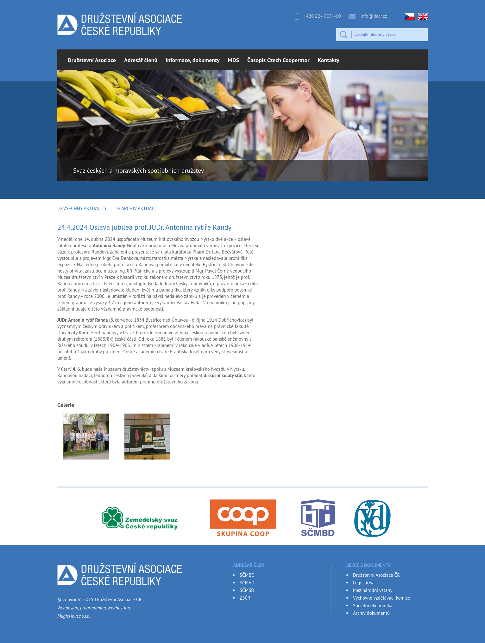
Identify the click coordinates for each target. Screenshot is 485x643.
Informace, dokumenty (192, 60)
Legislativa (364, 583)
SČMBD (247, 575)
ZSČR (245, 598)
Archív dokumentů (371, 613)
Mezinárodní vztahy (372, 590)
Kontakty (328, 60)
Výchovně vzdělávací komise (381, 598)
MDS (233, 60)
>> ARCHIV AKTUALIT (137, 208)
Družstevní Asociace (92, 60)
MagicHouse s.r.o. (73, 616)
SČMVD (247, 583)
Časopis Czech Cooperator (278, 60)
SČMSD (247, 590)
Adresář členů (140, 60)
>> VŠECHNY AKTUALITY (82, 208)
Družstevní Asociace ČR (376, 575)
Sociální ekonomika (373, 605)
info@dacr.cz (374, 16)
